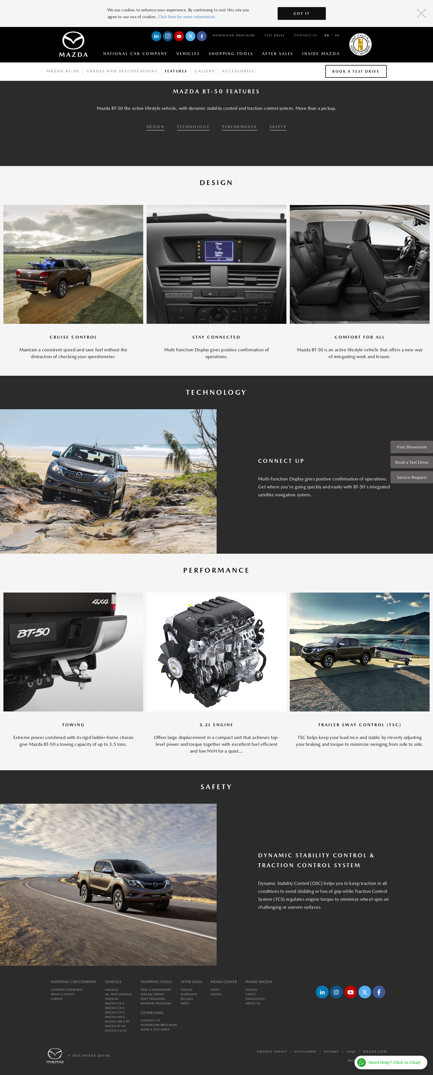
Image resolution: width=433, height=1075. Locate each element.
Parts (185, 1003)
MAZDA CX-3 (114, 1003)
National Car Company (135, 53)
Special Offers (152, 994)
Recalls (187, 999)
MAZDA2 (112, 990)
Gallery (205, 71)
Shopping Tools (231, 53)
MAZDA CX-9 (114, 1012)
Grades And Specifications (122, 71)
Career (56, 999)
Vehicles (188, 53)
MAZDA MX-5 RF (117, 1021)
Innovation (255, 999)
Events (216, 994)
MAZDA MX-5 (115, 1017)
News (215, 990)
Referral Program (156, 1003)
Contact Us (305, 35)
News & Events (63, 994)
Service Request (411, 477)
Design (251, 990)
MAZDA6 (112, 999)
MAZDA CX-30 (115, 1030)
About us (253, 1003)
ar (337, 35)
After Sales (277, 53)
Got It (301, 13)
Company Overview (67, 990)
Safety (251, 994)
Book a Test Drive (411, 462)
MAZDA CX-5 (114, 1008)
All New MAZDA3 (118, 994)
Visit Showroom (412, 446)
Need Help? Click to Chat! (395, 1062)
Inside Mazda (321, 53)
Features (176, 71)
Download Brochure (234, 35)
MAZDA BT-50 (115, 1026)
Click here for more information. (187, 16)
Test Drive (275, 35)
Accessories (238, 71)
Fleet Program (153, 999)
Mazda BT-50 (63, 71)
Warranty (189, 994)
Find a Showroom (156, 990)
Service (187, 990)
